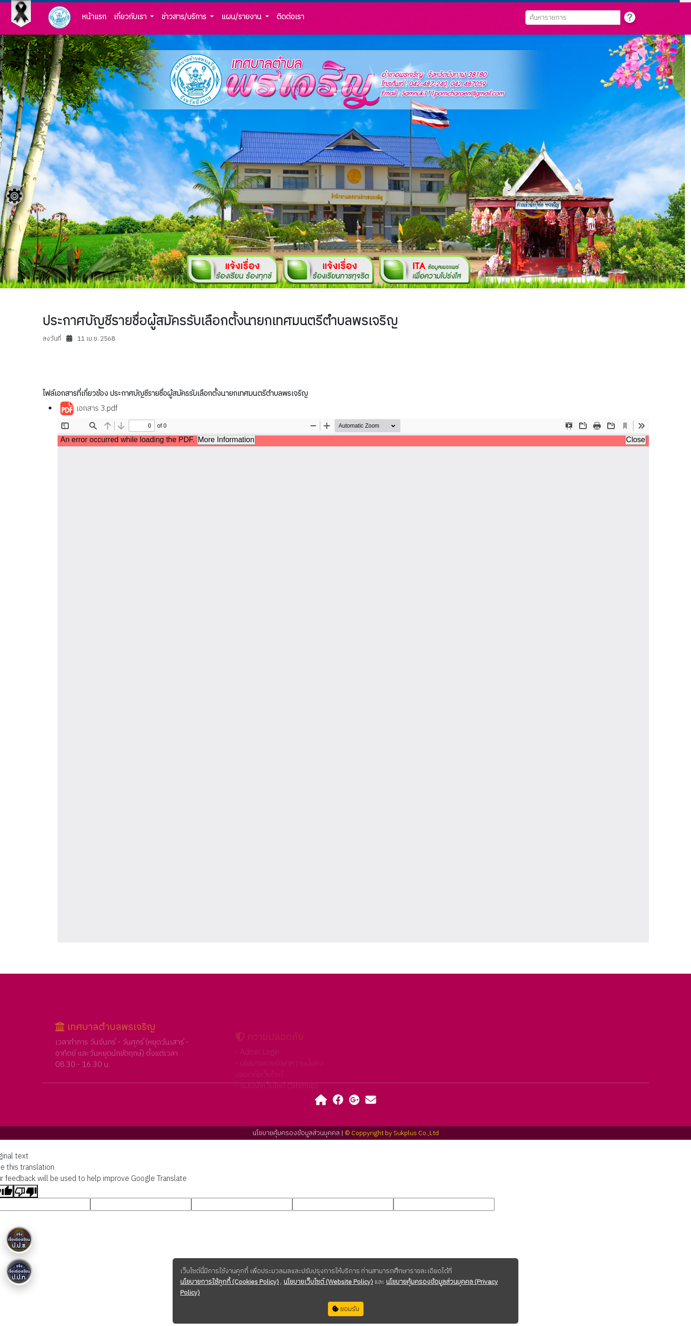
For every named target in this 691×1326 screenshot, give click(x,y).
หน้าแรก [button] (94, 17)
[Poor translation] (26, 1191)
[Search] (572, 17)
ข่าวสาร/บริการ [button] (184, 17)
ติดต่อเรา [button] (290, 17)
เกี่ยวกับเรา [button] (131, 17)
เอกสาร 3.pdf (88, 408)
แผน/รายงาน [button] (242, 17)
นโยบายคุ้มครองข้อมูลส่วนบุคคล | (299, 1133)
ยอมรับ (345, 1309)
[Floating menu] (14, 196)
